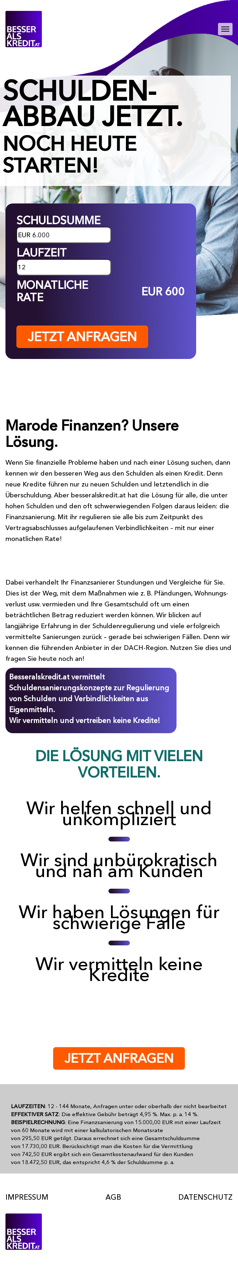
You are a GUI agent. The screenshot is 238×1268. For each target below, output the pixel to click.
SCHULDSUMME (58, 220)
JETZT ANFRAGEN (82, 336)
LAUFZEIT (41, 253)
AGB (113, 1197)
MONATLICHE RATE (52, 291)
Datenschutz (205, 1197)
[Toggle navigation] (225, 29)
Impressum (26, 1197)
